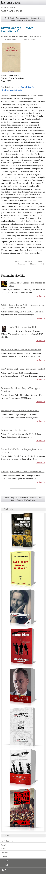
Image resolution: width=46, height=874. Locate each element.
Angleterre (25, 39)
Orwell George (11, 39)
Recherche (9, 509)
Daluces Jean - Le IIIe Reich (14, 430)
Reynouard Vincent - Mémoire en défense (21, 349)
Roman (32, 39)
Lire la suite (40, 296)
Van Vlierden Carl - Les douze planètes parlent (23, 369)
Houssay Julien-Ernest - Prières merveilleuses (23, 471)
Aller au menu (8, 7)
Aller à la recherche (11, 11)
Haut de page (7, 841)
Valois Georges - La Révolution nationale (20, 410)
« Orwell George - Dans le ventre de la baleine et (20, 18)
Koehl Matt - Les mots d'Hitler (23, 327)
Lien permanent (35, 36)
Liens (6, 835)
